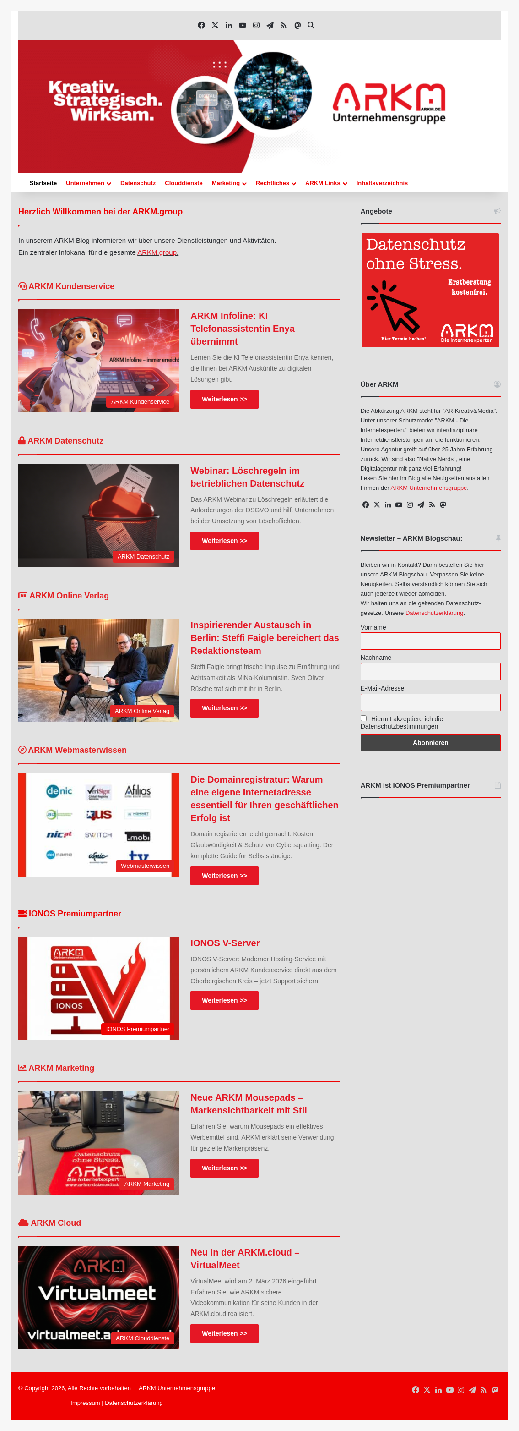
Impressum (85, 1402)
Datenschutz (138, 183)
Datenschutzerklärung (434, 612)
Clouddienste (183, 183)
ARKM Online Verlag (63, 595)
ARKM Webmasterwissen (72, 750)
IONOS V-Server (225, 943)
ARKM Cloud (49, 1223)
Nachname (376, 657)
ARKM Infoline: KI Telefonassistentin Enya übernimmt (242, 328)
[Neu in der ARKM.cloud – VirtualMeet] (98, 1297)
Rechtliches (272, 183)
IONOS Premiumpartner (69, 913)
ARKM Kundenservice (66, 286)
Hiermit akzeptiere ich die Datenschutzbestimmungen (402, 722)
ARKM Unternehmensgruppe (428, 487)
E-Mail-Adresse (383, 688)
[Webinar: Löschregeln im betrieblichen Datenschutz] (98, 515)
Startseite (43, 183)
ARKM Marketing (56, 1068)
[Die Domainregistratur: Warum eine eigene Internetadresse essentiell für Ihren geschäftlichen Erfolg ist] (98, 824)
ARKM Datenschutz (60, 440)
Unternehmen (85, 183)
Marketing (226, 183)
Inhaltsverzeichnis (382, 183)
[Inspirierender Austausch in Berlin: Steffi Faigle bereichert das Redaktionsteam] (98, 670)
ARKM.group (157, 252)
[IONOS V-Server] (98, 988)
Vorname (373, 627)
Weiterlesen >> (224, 399)
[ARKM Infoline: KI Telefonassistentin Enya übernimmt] (98, 360)
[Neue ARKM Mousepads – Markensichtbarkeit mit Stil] (98, 1142)
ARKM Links (323, 183)
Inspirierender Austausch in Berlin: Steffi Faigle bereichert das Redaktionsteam (264, 638)
